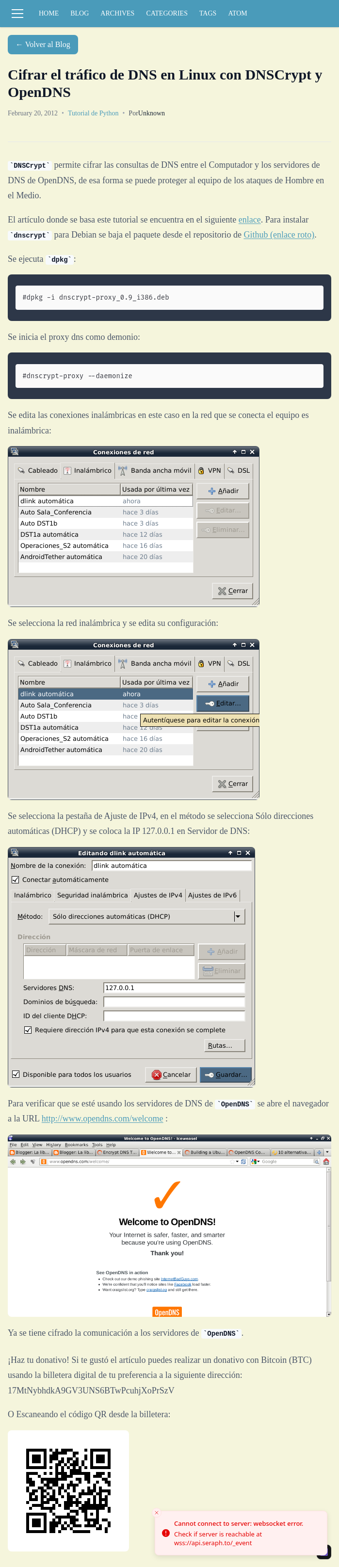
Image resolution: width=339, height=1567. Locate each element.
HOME (49, 13)
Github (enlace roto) (278, 235)
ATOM (237, 13)
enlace (250, 219)
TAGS (207, 13)
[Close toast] (156, 1513)
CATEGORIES (167, 13)
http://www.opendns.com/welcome (102, 1118)
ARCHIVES (117, 13)
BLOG (79, 13)
